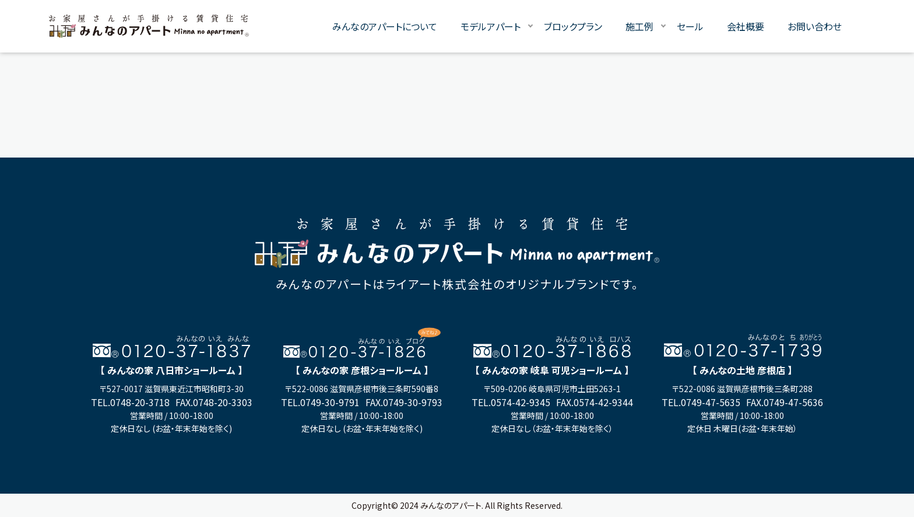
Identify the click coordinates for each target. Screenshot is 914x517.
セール (690, 26)
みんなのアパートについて (384, 26)
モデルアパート (490, 26)
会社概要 (745, 26)
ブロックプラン (573, 26)
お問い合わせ (815, 26)
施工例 (639, 26)
